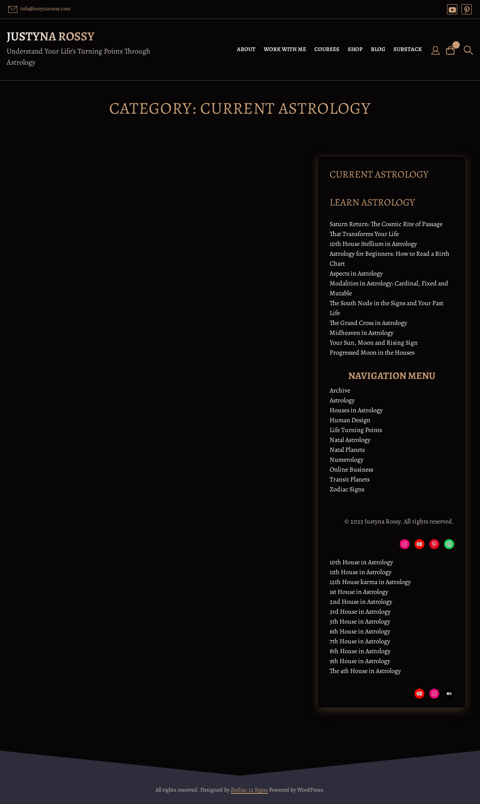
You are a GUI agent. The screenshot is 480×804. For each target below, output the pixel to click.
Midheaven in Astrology (361, 332)
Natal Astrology (350, 439)
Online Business (351, 469)
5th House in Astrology (360, 621)
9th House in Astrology (360, 661)
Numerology (346, 459)
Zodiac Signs (347, 489)
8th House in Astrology (360, 651)
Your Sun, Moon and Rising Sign (374, 342)
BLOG (378, 49)
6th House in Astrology (360, 631)
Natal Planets (347, 449)
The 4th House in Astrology (365, 670)
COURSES (327, 49)
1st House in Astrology (359, 591)
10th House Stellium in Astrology (373, 243)
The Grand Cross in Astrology (368, 322)
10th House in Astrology (361, 562)
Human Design (350, 420)
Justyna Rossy (50, 36)
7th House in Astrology (360, 641)
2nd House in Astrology (361, 601)
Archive (340, 390)
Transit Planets (350, 479)
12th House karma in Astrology (370, 582)
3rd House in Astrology (360, 611)
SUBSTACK (407, 49)
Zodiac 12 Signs (249, 790)
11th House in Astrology (360, 572)
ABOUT (246, 49)
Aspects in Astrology (356, 273)
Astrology (342, 400)
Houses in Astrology (356, 410)
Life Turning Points (356, 430)
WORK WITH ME (285, 49)
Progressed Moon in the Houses (372, 352)
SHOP (355, 49)
